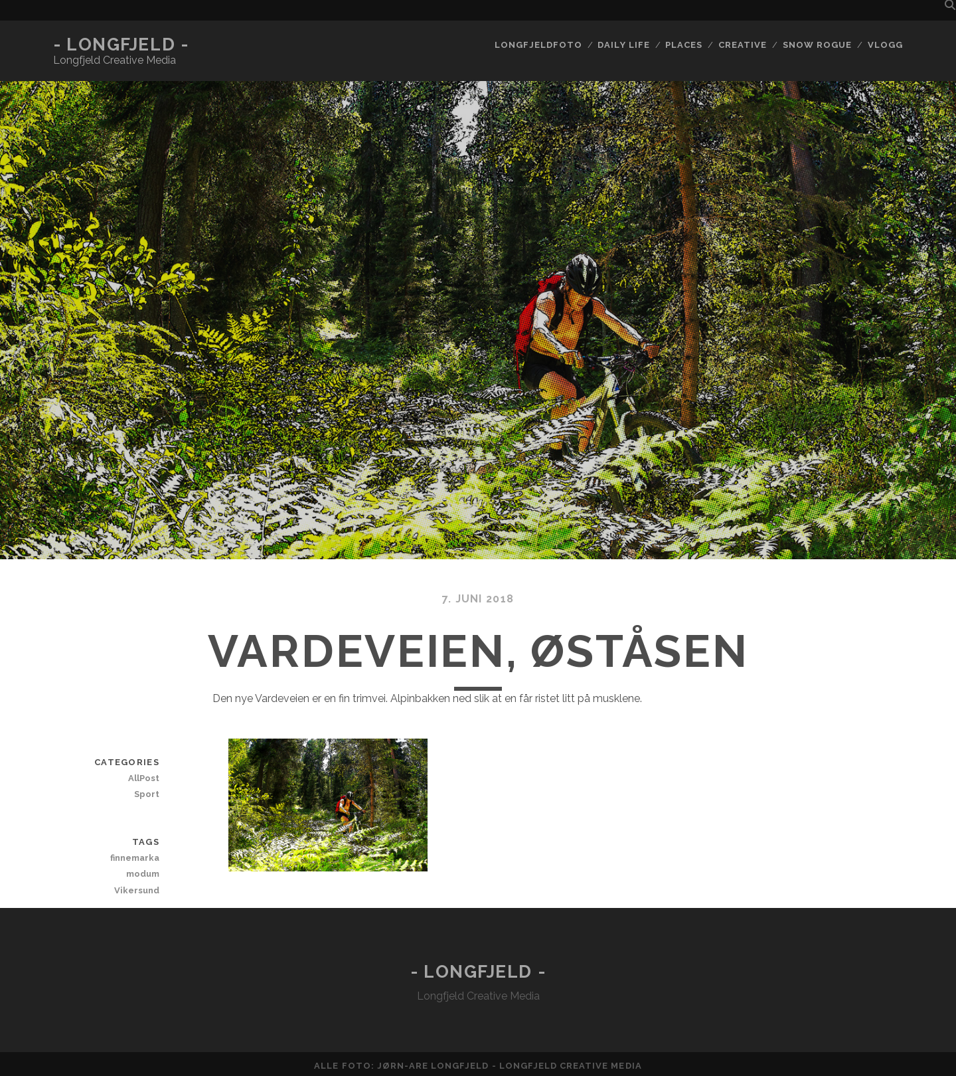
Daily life (623, 45)
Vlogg (885, 45)
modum (142, 874)
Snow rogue (817, 45)
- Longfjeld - (121, 44)
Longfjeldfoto (538, 45)
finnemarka (134, 858)
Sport (146, 794)
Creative (742, 45)
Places (683, 45)
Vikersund (136, 890)
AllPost (143, 778)
